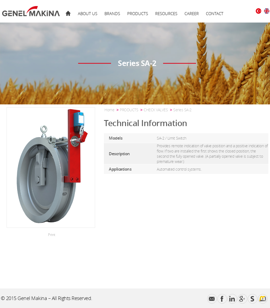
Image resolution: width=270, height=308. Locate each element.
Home (109, 109)
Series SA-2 (182, 109)
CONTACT (214, 13)
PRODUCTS (137, 13)
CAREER (191, 13)
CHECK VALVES (156, 109)
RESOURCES (166, 13)
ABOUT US (87, 13)
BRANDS (112, 13)
